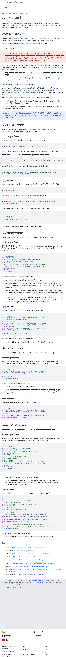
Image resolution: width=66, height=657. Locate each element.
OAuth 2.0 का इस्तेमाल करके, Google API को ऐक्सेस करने (23, 38)
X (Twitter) (48, 654)
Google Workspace (12, 13)
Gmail (4, 7)
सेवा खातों (36, 90)
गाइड (26, 13)
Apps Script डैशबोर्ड (28, 652)
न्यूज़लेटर (47, 652)
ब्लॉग (46, 649)
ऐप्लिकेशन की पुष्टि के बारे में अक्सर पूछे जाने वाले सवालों (26, 60)
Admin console (27, 649)
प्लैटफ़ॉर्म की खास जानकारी (8, 651)
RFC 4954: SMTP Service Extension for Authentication (30, 574)
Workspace (17, 2)
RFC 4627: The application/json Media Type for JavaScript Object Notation (32, 563)
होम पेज (3, 13)
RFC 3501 (31, 280)
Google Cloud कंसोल (28, 654)
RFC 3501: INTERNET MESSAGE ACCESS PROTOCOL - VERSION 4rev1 (31, 554)
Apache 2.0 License (7, 582)
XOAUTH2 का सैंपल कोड (25, 44)
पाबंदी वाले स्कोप (21, 80)
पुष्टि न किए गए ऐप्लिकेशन (50, 58)
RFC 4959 (57, 285)
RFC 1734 (24, 387)
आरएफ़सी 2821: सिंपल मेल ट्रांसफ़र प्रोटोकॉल (23, 551)
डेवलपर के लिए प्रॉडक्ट (7, 654)
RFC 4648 (5, 151)
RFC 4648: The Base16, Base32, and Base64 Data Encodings (29, 566)
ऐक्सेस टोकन (37, 129)
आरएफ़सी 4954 (28, 477)
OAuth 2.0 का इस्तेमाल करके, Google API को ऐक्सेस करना (27, 548)
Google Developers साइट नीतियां (39, 582)
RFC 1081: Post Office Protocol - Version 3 (22, 557)
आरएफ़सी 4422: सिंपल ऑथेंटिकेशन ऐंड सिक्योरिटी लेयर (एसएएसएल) (30, 560)
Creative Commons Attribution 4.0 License (39, 580)
